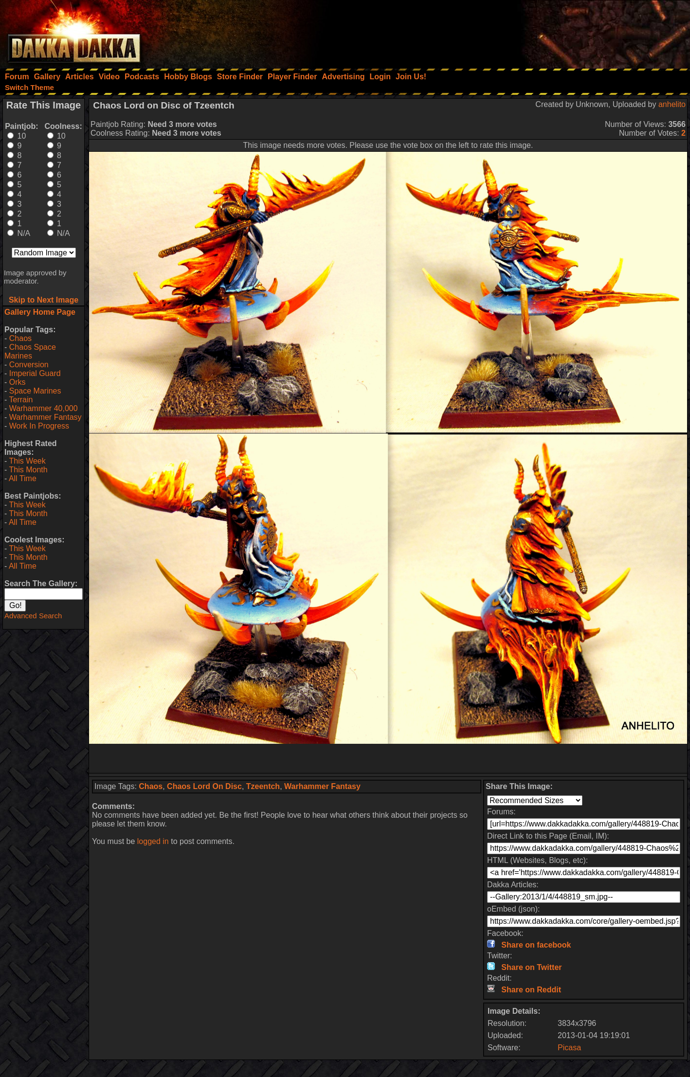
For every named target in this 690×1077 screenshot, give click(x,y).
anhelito (672, 104)
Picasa (569, 1047)
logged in (153, 841)
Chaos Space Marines (30, 351)
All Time (22, 478)
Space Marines (35, 391)
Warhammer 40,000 (43, 408)
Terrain (21, 399)
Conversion (29, 364)
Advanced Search (33, 615)
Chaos (20, 338)
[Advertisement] (559, 31)
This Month (28, 470)
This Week (27, 461)
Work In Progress (39, 426)
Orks (17, 382)
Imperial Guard (35, 373)
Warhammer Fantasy (45, 417)
